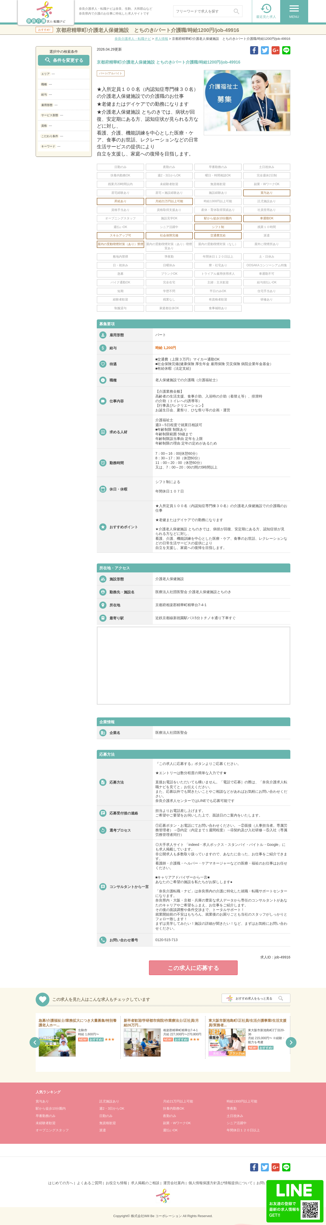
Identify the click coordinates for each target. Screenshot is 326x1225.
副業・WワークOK (177, 1123)
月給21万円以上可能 (178, 1101)
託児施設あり (109, 1101)
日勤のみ (106, 1116)
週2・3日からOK (111, 1108)
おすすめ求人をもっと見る (254, 998)
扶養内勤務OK (173, 1108)
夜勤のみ (169, 1116)
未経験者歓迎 (46, 1123)
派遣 (102, 1130)
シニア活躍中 (237, 1123)
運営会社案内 (174, 1183)
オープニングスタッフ (52, 1130)
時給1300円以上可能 (242, 1101)
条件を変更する (63, 60)
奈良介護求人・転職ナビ (133, 39)
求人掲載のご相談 (145, 1183)
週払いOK (170, 1130)
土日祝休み (235, 1116)
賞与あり (42, 1101)
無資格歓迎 (107, 1123)
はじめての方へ (60, 1183)
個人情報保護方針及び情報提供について (220, 1183)
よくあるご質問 (89, 1183)
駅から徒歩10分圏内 (51, 1108)
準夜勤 (232, 1108)
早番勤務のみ (46, 1116)
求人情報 (161, 39)
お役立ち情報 (116, 1183)
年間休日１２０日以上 (243, 1130)
